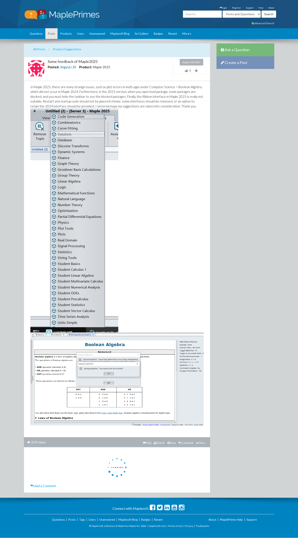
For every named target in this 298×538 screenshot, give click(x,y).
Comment (185, 442)
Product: (85, 67)
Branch (159, 442)
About (271, 7)
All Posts (39, 49)
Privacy (189, 526)
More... (201, 442)
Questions (36, 33)
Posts (51, 33)
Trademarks (202, 526)
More (186, 33)
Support (250, 7)
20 (74, 67)
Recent (172, 33)
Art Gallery (141, 33)
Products (66, 33)
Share (171, 442)
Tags (82, 519)
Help (260, 7)
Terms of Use (175, 526)
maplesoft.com (157, 526)
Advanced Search (263, 23)
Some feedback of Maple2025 (73, 61)
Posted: (53, 67)
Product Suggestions (67, 49)
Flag (147, 442)
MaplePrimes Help (231, 519)
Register (236, 7)
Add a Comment (43, 486)
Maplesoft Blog (119, 33)
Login (223, 7)
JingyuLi (66, 67)
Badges (158, 33)
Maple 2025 (101, 67)
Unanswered (97, 33)
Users (80, 33)
